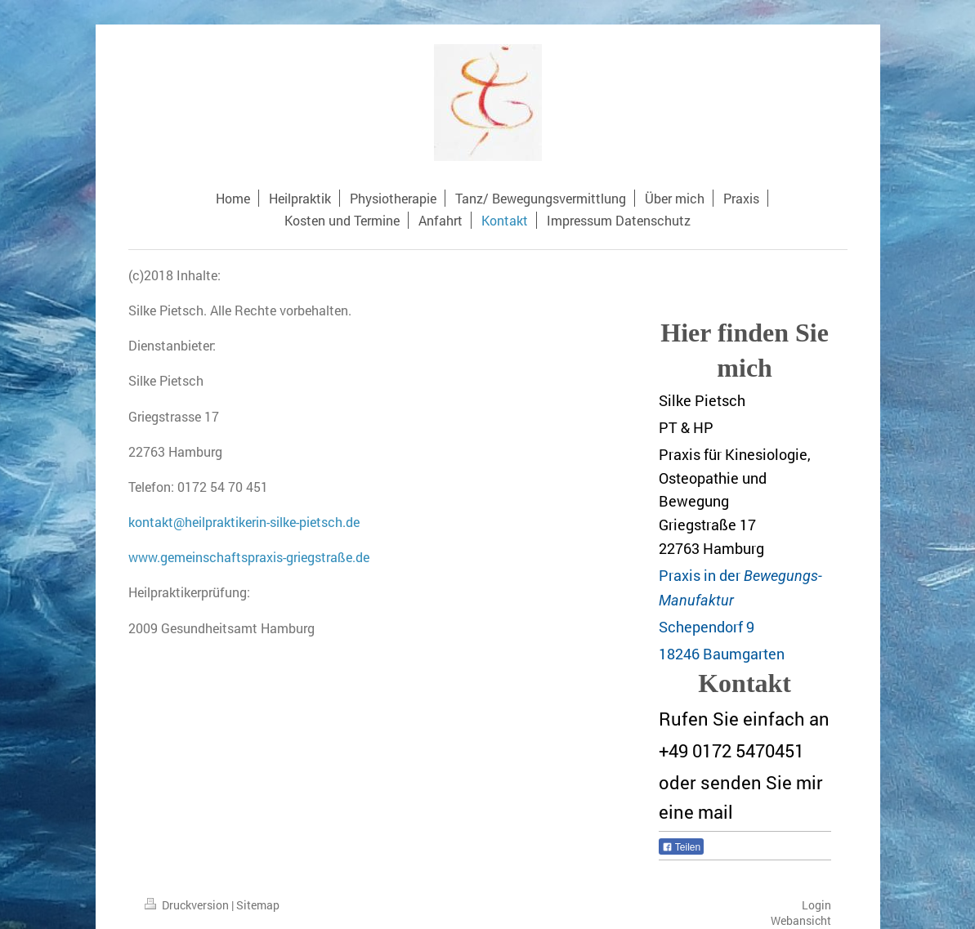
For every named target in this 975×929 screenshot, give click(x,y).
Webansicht (801, 920)
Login (816, 905)
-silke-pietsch (304, 521)
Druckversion (188, 905)
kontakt (150, 521)
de (353, 521)
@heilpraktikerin (219, 521)
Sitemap (258, 905)
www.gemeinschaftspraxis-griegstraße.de (248, 556)
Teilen (681, 847)
